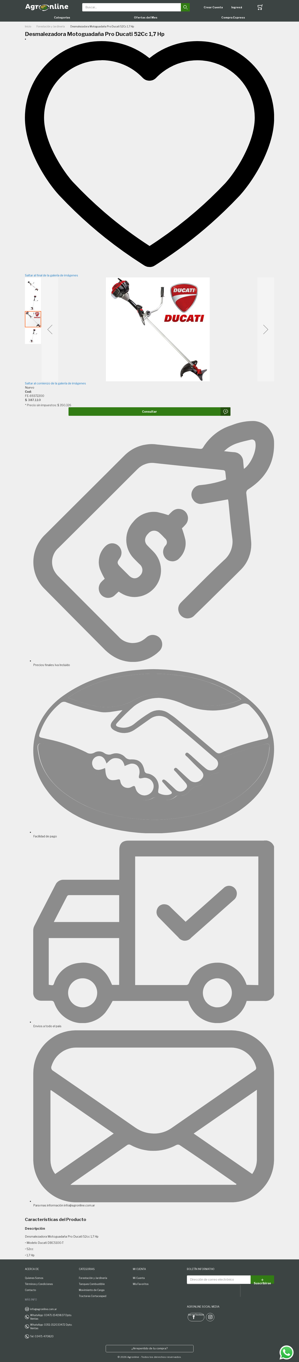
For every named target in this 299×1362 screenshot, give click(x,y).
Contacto (30, 1290)
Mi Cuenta (139, 1278)
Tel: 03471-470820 (42, 1336)
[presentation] (213, 1291)
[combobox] (136, 7)
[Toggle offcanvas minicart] (260, 7)
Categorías (62, 17)
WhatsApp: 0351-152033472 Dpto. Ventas (51, 1326)
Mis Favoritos (140, 1284)
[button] (50, 329)
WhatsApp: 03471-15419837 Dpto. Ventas (51, 1317)
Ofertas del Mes (145, 17)
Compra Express (233, 17)
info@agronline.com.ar (43, 1309)
